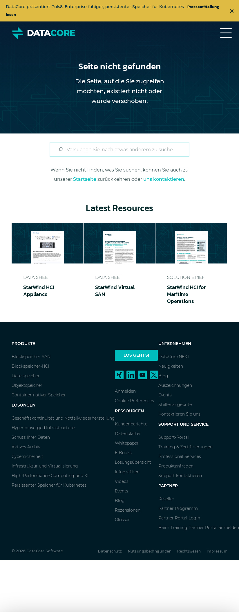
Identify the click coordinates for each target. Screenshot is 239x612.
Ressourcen (129, 411)
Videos (121, 481)
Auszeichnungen (175, 385)
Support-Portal (173, 437)
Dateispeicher (26, 375)
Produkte (23, 343)
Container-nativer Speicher (39, 395)
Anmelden (125, 391)
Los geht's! (136, 355)
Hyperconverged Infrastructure (43, 427)
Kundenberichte (131, 424)
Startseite (84, 179)
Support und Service (183, 424)
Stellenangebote (175, 404)
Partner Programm (178, 508)
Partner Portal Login (179, 518)
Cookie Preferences (134, 400)
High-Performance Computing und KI (50, 475)
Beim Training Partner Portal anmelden (198, 527)
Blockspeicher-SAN (31, 356)
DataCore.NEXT (173, 356)
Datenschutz (110, 551)
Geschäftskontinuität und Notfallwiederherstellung (63, 418)
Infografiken (127, 471)
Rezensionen (127, 510)
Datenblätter (128, 433)
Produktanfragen (175, 466)
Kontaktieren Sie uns (179, 414)
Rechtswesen (189, 551)
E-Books (123, 452)
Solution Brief (185, 277)
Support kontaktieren (180, 475)
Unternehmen (174, 343)
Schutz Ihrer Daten (31, 437)
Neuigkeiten (170, 366)
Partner (168, 485)
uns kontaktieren (163, 179)
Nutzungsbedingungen (150, 551)
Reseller (166, 498)
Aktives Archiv (26, 446)
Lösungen (23, 405)
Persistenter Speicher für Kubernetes (49, 485)
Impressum (217, 551)
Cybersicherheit (27, 456)
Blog (120, 500)
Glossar (122, 519)
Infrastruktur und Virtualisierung (45, 466)
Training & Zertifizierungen (185, 446)
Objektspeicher (27, 385)
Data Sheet (36, 277)
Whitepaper (127, 443)
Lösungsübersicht (133, 462)
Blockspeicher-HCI (30, 366)
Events (121, 491)
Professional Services (179, 456)
